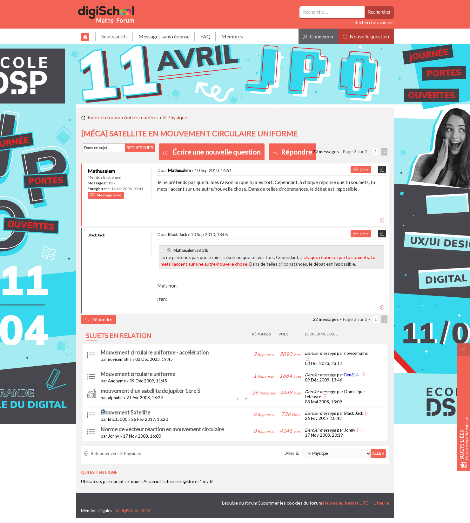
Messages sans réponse (164, 36)
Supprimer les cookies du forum (290, 503)
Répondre (292, 152)
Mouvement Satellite (125, 412)
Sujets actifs (114, 36)
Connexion (318, 36)
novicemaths (119, 359)
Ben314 (351, 374)
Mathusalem (101, 171)
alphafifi (115, 397)
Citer (360, 170)
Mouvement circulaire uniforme (138, 374)
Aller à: (292, 453)
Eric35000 (117, 419)
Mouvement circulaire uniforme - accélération (155, 352)
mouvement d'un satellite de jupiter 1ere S (150, 390)
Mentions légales (96, 510)
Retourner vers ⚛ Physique (112, 453)
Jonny (113, 436)
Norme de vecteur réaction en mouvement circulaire (162, 429)
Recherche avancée (374, 22)
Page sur (355, 151)
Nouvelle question (366, 36)
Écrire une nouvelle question (216, 152)
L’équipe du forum (239, 503)
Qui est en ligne (99, 472)
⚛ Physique (174, 117)
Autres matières (141, 117)
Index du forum (104, 117)
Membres (232, 36)
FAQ (205, 36)
